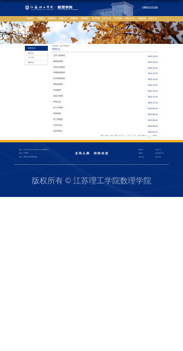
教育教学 (85, 19)
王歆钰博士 (58, 125)
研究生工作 (130, 19)
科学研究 (96, 19)
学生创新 (118, 19)
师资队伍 (52, 19)
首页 (61, 46)
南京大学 (141, 157)
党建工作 (63, 19)
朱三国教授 (58, 119)
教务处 (141, 153)
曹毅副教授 (58, 84)
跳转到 (155, 135)
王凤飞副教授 (59, 56)
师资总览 (57, 102)
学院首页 (30, 19)
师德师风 (74, 19)
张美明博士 (58, 131)
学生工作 (107, 19)
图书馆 (141, 150)
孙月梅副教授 (59, 78)
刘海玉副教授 (59, 67)
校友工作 (153, 19)
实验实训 (142, 19)
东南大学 (158, 150)
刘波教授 (57, 90)
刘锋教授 (57, 114)
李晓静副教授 (59, 73)
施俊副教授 (58, 61)
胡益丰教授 (58, 96)
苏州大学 (158, 157)
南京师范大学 (159, 153)
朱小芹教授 (58, 108)
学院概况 (41, 19)
